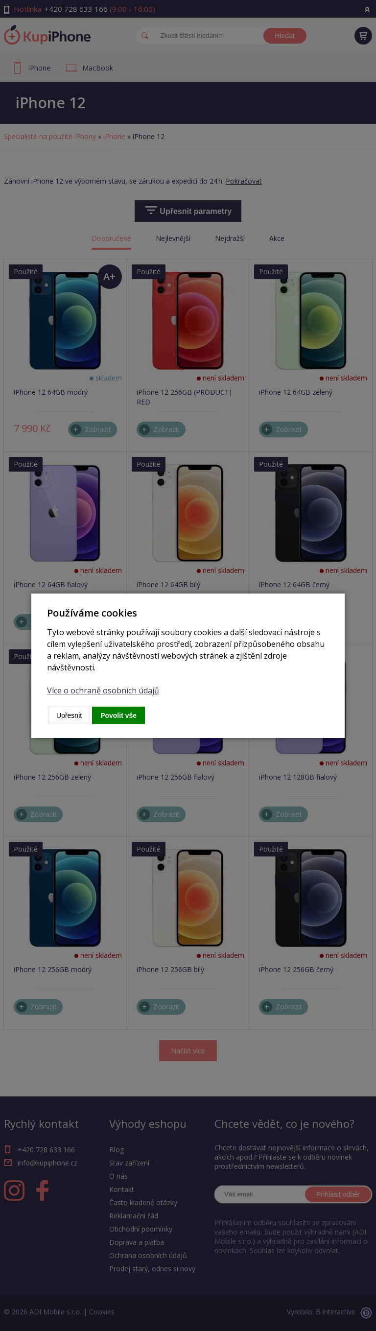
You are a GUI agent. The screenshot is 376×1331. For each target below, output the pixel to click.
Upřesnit (69, 715)
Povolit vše (118, 715)
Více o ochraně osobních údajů (103, 690)
